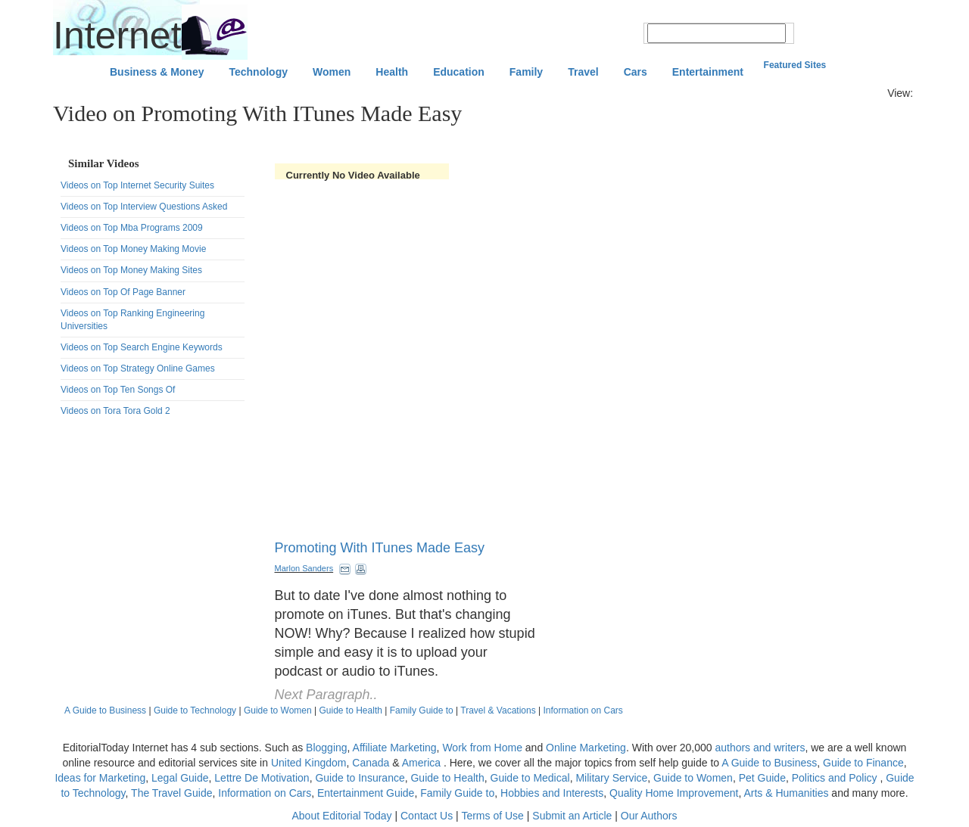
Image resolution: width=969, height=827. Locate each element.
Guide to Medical (530, 778)
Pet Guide (762, 778)
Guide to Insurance (359, 778)
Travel (583, 72)
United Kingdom (309, 763)
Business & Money (157, 72)
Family (526, 72)
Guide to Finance (863, 763)
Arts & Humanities (785, 793)
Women (332, 72)
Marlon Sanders (304, 568)
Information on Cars (582, 710)
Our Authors (649, 816)
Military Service (611, 778)
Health (391, 72)
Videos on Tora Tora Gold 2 (115, 411)
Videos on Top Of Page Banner (123, 292)
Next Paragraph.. (326, 694)
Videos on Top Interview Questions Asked (144, 206)
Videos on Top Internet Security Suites (137, 185)
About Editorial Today (342, 816)
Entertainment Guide (365, 793)
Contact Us (426, 816)
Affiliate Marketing (395, 748)
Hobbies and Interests (551, 793)
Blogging (326, 748)
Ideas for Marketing (100, 778)
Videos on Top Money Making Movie (133, 249)
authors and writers (760, 748)
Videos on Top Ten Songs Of (118, 389)
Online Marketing (586, 748)
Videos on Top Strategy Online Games (138, 368)
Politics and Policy (836, 778)
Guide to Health (350, 710)
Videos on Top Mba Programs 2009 (132, 227)
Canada (370, 763)
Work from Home (482, 748)
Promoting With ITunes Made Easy (379, 547)
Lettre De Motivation (261, 778)
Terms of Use (492, 816)
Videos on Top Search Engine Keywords (142, 347)
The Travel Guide (171, 793)
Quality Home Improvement (673, 793)
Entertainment (707, 72)
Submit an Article (572, 816)
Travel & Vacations (497, 710)
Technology (258, 72)
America (421, 763)
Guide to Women (278, 710)
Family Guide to (421, 710)
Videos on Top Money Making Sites (131, 270)
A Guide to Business (105, 710)
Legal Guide (180, 778)
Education (458, 72)
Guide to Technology (195, 710)
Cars (635, 72)
